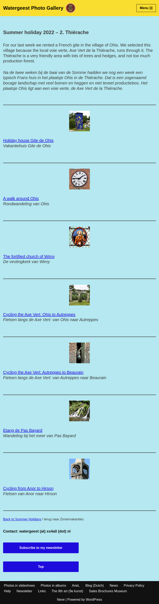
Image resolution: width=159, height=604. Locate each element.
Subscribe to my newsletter (40, 547)
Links (42, 591)
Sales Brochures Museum (108, 591)
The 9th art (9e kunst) (67, 591)
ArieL (76, 585)
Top (41, 566)
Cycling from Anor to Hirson (28, 488)
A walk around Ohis (21, 198)
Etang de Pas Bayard (22, 430)
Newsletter (24, 591)
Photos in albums (53, 585)
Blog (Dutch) (95, 585)
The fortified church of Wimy (29, 256)
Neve (61, 599)
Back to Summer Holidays (22, 519)
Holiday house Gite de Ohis (28, 140)
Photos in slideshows (19, 585)
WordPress (94, 599)
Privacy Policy (134, 585)
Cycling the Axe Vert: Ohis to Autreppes (39, 314)
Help (7, 591)
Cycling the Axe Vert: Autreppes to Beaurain (43, 372)
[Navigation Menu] (146, 8)
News (114, 585)
